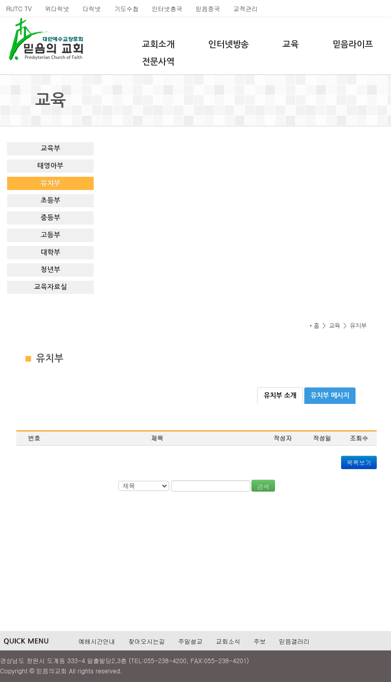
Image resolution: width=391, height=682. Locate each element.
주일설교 (190, 641)
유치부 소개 (280, 395)
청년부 (51, 269)
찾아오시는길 (146, 641)
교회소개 (158, 44)
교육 (291, 44)
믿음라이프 (352, 44)
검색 (263, 486)
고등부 (51, 235)
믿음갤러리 (294, 641)
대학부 (51, 252)
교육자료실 (50, 287)
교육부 (51, 148)
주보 (260, 641)
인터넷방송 (228, 44)
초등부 (51, 200)
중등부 (51, 217)
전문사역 (158, 62)
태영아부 (50, 165)
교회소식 (228, 641)
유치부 (51, 183)
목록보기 (359, 462)
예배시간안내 (96, 641)
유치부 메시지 (330, 395)
